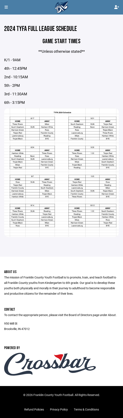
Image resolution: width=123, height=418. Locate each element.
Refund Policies (34, 409)
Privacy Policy (59, 409)
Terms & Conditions (86, 409)
